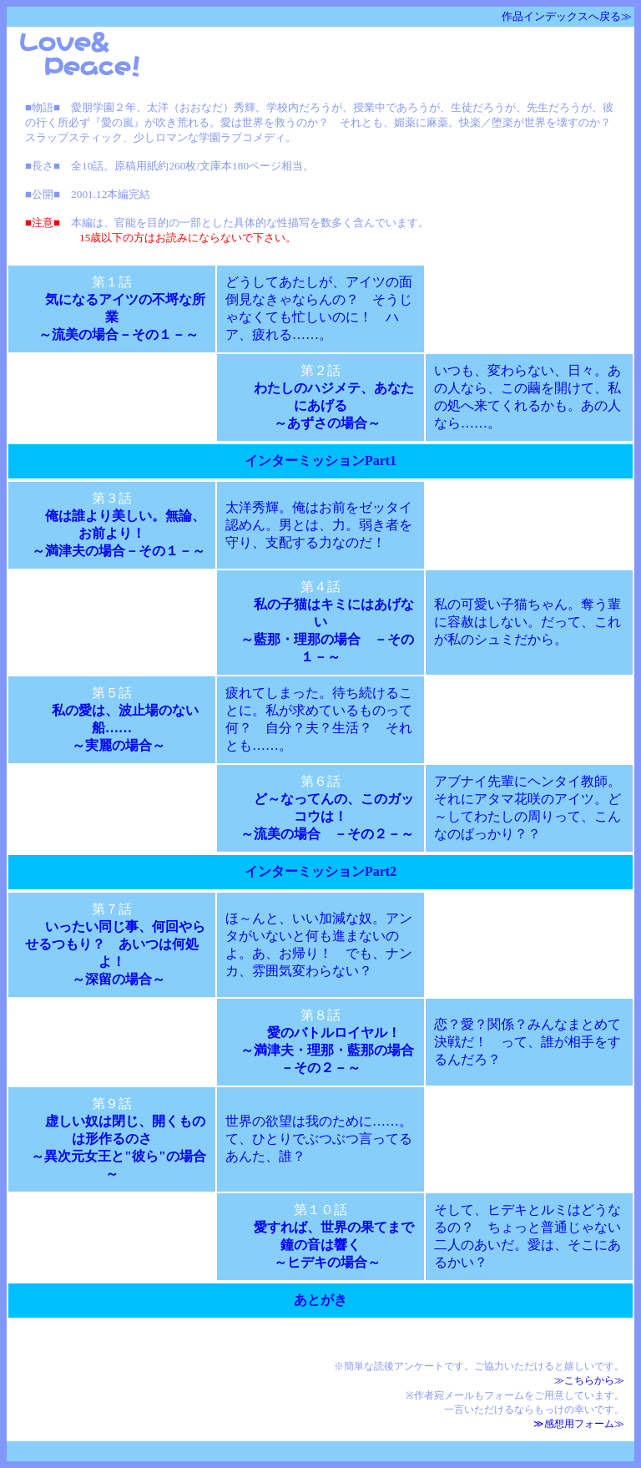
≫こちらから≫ (589, 1380)
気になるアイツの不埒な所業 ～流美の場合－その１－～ (115, 317)
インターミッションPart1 (327, 460)
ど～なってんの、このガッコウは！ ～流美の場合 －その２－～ (320, 816)
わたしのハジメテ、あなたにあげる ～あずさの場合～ (334, 405)
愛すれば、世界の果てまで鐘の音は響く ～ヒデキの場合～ (334, 1244)
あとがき (327, 1300)
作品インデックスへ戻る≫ (567, 16)
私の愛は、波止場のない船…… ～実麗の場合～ (125, 727)
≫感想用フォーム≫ (578, 1424)
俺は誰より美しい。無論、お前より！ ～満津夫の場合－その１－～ (111, 533)
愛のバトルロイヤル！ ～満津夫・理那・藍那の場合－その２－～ (320, 1050)
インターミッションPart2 (327, 871)
